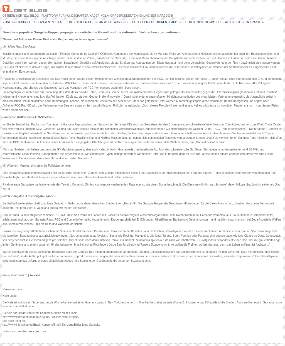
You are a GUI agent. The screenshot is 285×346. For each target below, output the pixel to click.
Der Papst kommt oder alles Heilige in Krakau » (226, 22)
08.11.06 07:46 (37, 331)
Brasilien (23, 331)
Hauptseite (178, 22)
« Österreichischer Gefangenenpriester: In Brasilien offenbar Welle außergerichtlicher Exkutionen (85, 22)
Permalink (35, 275)
